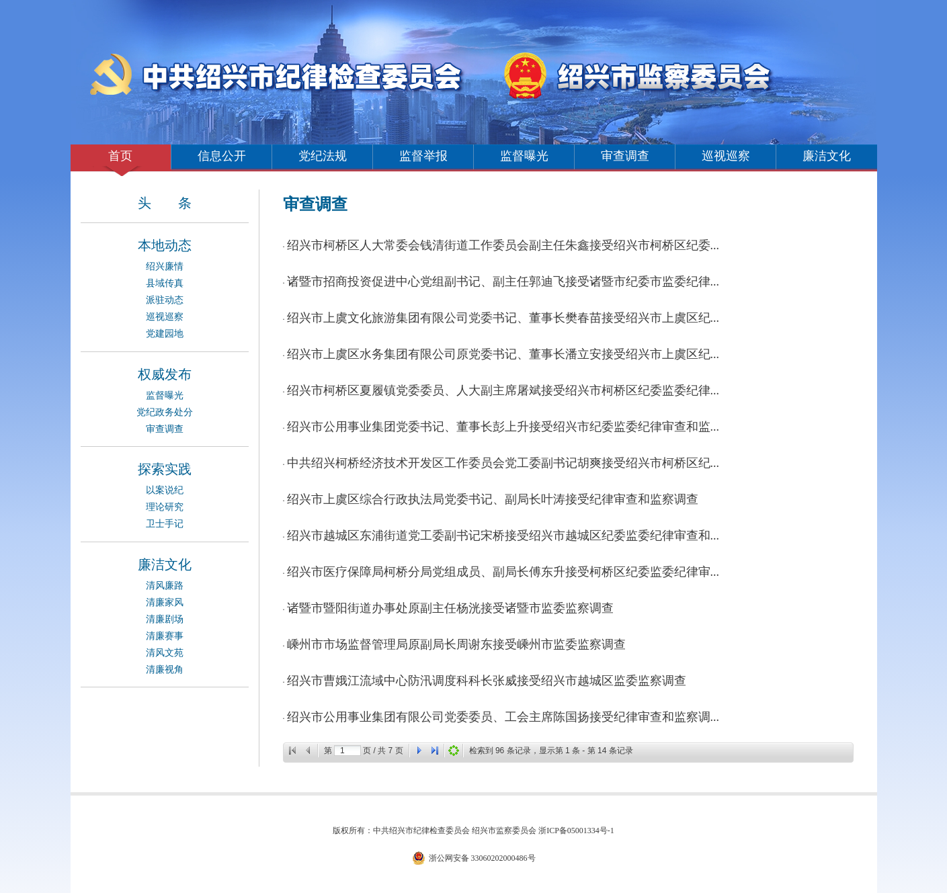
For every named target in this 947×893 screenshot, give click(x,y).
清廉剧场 (164, 619)
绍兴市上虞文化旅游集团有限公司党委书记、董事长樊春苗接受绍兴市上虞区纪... (503, 318)
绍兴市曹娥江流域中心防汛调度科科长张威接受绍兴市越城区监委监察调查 (486, 680)
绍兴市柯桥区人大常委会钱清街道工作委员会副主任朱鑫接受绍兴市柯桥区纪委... (503, 245)
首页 (120, 156)
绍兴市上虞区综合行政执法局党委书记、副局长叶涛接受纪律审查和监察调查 (492, 499)
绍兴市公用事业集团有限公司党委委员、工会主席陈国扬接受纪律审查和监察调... (503, 717)
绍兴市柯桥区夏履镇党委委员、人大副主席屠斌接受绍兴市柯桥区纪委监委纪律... (503, 390)
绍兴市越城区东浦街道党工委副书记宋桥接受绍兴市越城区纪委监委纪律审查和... (503, 535)
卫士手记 (164, 524)
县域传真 (164, 283)
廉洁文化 (826, 156)
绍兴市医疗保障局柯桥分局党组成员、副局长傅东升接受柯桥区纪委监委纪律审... (503, 572)
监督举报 (423, 156)
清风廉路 (164, 586)
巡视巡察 (726, 156)
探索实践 (165, 469)
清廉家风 (164, 602)
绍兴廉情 (164, 266)
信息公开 (222, 156)
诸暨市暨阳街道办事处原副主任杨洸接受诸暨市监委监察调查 (450, 608)
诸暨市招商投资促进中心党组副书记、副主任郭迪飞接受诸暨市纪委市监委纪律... (503, 281)
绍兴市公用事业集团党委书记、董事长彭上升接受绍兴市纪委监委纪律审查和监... (503, 426)
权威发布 (165, 374)
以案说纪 (164, 490)
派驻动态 (164, 300)
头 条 (165, 203)
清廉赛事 (164, 636)
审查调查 (625, 156)
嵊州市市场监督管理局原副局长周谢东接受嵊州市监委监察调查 (456, 644)
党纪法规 (322, 156)
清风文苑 (164, 653)
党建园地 (164, 334)
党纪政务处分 (164, 412)
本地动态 (165, 245)
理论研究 (164, 507)
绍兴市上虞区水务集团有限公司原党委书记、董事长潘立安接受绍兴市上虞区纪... (503, 354)
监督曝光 (524, 156)
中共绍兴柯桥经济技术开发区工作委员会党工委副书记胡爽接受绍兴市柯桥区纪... (503, 463)
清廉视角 (164, 670)
